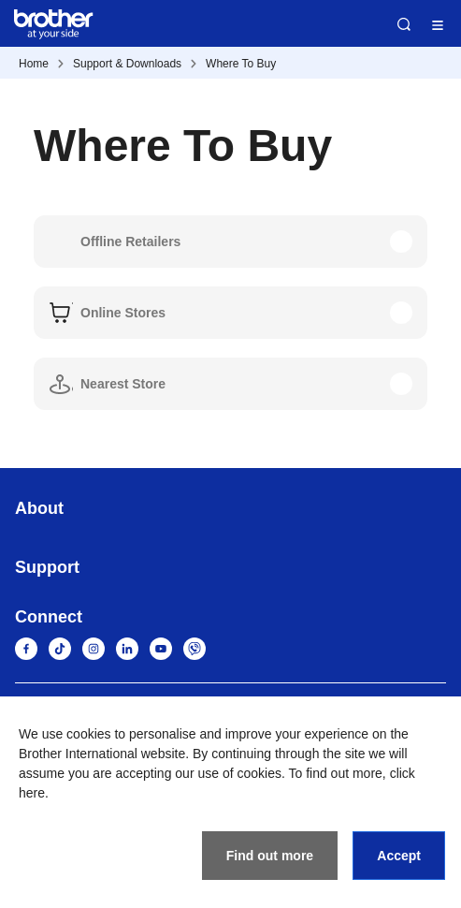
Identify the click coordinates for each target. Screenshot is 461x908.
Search (404, 24)
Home (34, 63)
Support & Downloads (127, 63)
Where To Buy (241, 63)
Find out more (269, 855)
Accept (399, 855)
